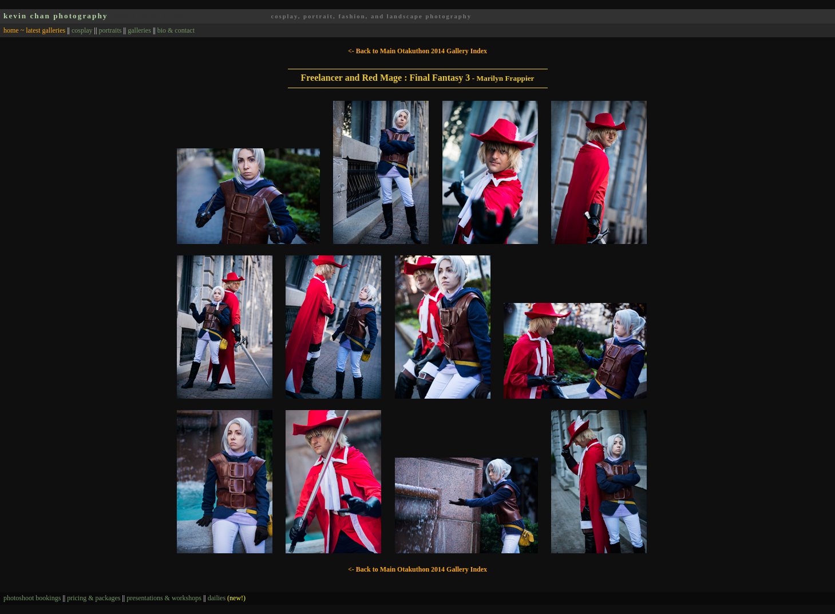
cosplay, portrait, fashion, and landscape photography (371, 16)
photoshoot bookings (32, 598)
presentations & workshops (163, 598)
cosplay (82, 30)
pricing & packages (93, 598)
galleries (139, 30)
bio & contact (176, 30)
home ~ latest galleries (34, 30)
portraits (109, 30)
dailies (227, 598)
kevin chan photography (55, 15)
